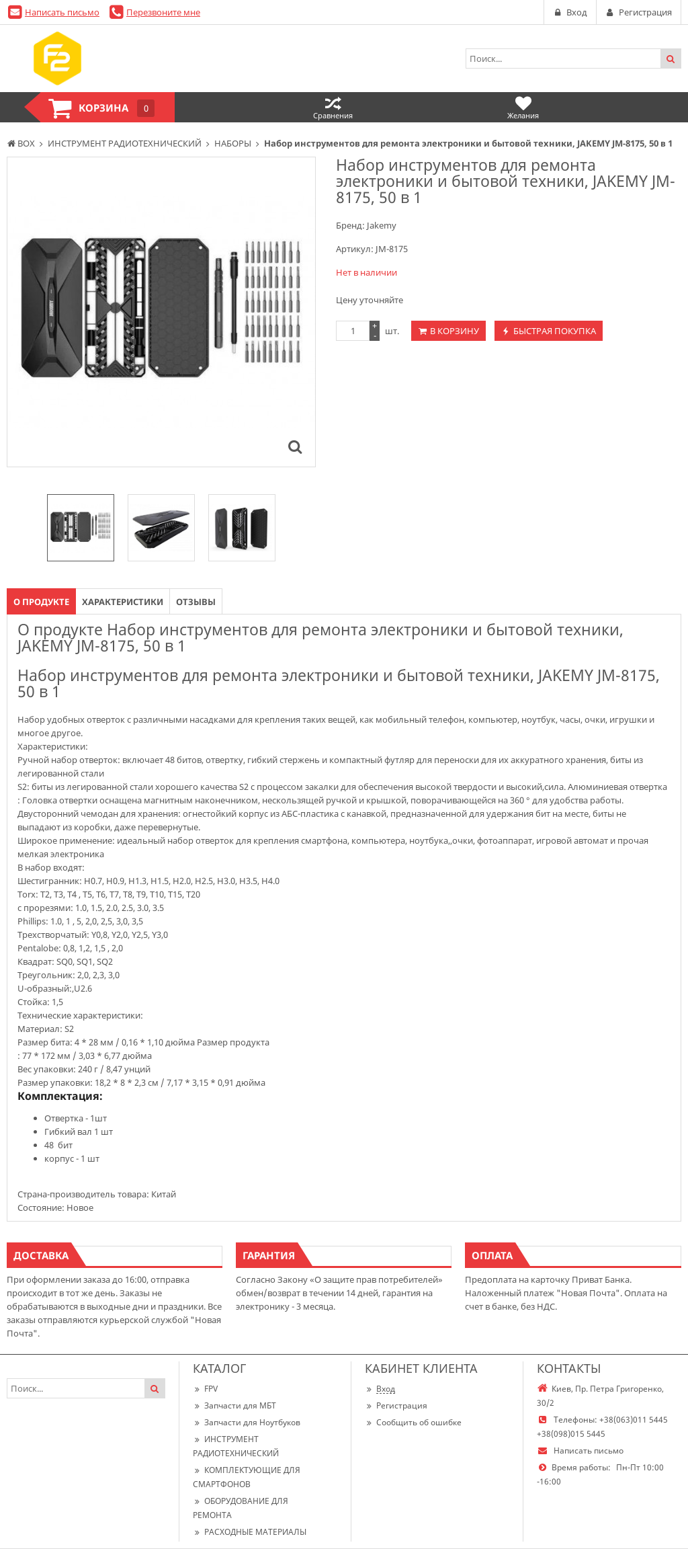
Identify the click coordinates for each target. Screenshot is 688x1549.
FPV (205, 1388)
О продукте (41, 602)
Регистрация (396, 1405)
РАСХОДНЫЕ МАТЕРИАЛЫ (249, 1532)
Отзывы (196, 602)
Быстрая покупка (554, 331)
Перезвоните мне (163, 12)
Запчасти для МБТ (234, 1405)
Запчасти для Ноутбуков (246, 1422)
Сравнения (333, 107)
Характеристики (122, 602)
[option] (80, 527)
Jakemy (381, 225)
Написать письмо (62, 12)
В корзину (454, 331)
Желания (523, 107)
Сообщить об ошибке (413, 1422)
